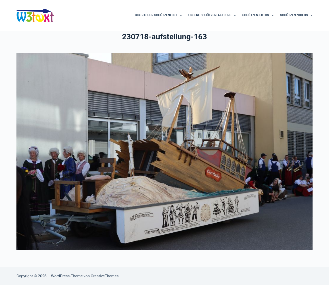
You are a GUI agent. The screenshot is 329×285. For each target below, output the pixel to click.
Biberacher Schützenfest (159, 15)
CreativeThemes (105, 276)
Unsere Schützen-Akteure (213, 15)
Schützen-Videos (296, 15)
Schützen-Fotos (259, 15)
